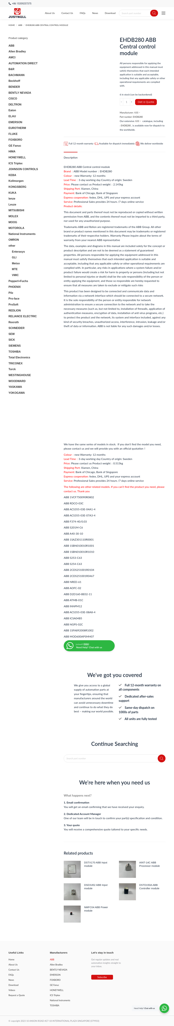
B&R (11, 69)
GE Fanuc (14, 145)
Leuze (12, 204)
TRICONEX (15, 363)
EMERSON (15, 122)
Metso (16, 263)
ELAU (12, 116)
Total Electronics (19, 357)
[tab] (70, 156)
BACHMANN (16, 75)
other (11, 245)
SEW (11, 334)
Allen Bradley (17, 51)
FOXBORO (15, 139)
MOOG (12, 222)
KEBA (12, 175)
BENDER (14, 86)
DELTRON (14, 104)
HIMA (11, 151)
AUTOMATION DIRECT (23, 63)
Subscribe (102, 977)
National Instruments (22, 234)
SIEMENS (14, 345)
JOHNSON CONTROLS (23, 169)
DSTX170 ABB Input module (95, 864)
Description (70, 157)
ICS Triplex (15, 163)
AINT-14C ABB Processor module (149, 864)
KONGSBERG (17, 186)
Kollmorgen (16, 180)
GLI (14, 257)
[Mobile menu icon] (163, 13)
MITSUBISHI (16, 210)
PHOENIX (14, 286)
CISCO (12, 98)
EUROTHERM (17, 128)
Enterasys (18, 251)
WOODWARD (16, 381)
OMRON (13, 239)
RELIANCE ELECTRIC (22, 316)
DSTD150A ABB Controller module (149, 886)
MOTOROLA (16, 228)
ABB (136, 112)
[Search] (154, 13)
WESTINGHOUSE (19, 375)
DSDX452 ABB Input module (96, 886)
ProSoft (13, 304)
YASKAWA (15, 386)
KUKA (12, 192)
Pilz (10, 292)
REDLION (14, 310)
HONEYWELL (17, 157)
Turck (12, 369)
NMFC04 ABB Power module (96, 909)
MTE (15, 269)
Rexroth (13, 322)
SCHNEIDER (16, 328)
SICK (11, 339)
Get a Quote (146, 102)
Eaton (12, 110)
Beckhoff (14, 80)
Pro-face (13, 298)
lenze (11, 198)
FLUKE (13, 134)
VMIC (15, 275)
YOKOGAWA (16, 392)
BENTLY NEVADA (19, 92)
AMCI (11, 57)
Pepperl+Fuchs (18, 281)
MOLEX (13, 216)
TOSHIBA (14, 351)
